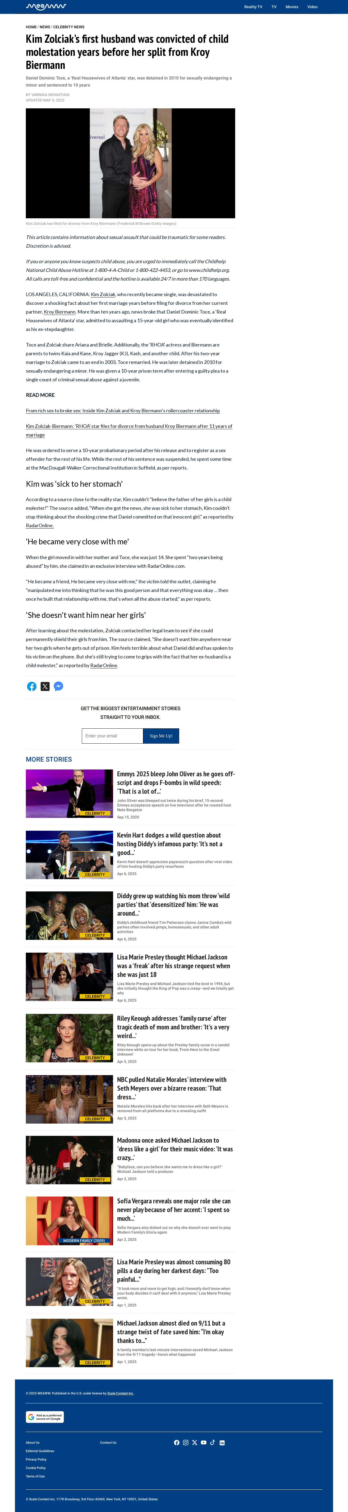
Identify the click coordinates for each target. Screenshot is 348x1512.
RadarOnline (103, 665)
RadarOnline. (40, 525)
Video (312, 7)
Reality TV (253, 7)
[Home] (46, 7)
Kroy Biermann (60, 312)
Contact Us (108, 1442)
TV (274, 7)
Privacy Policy (36, 1459)
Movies (292, 7)
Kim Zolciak (103, 294)
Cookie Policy (36, 1468)
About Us (32, 1442)
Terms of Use (35, 1476)
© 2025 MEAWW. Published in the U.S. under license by (66, 1393)
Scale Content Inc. (120, 1393)
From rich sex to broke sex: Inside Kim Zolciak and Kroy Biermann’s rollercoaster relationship (123, 410)
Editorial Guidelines (40, 1451)
